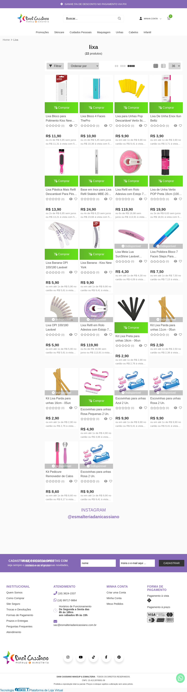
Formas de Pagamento (19, 615)
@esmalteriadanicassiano (93, 516)
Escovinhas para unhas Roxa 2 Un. (165, 400)
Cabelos (133, 32)
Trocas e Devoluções (18, 609)
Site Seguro (13, 603)
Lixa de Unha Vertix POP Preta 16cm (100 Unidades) (164, 192)
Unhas (119, 32)
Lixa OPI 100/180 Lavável (57, 327)
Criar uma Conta (116, 592)
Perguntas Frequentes (19, 626)
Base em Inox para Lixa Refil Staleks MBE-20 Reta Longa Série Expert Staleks (96, 192)
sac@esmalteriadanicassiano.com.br (75, 623)
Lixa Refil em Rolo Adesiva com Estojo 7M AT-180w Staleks (130, 192)
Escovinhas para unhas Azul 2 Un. (130, 400)
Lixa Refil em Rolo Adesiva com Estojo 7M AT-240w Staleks (96, 328)
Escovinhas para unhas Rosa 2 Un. (96, 474)
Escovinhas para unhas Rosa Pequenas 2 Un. (96, 411)
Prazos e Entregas (17, 620)
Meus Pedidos (115, 603)
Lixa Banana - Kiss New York (96, 265)
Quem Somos (14, 592)
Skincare (59, 32)
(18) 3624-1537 (65, 593)
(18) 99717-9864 (65, 600)
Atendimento (13, 632)
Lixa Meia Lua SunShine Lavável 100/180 (127, 254)
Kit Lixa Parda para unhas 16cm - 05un (58, 400)
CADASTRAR (171, 563)
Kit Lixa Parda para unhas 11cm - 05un (162, 327)
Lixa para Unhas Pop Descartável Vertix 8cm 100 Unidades (130, 119)
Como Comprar (15, 598)
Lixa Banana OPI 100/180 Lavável (57, 265)
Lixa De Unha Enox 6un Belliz (165, 118)
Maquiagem (103, 32)
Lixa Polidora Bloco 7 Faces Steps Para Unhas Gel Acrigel (164, 254)
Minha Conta (114, 598)
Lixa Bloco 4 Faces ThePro (93, 118)
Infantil (147, 32)
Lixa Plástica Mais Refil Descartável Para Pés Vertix (61, 192)
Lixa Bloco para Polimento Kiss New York (59, 119)
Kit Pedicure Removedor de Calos (59, 474)
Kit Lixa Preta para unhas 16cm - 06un (127, 338)
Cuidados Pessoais (81, 32)
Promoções (42, 32)
